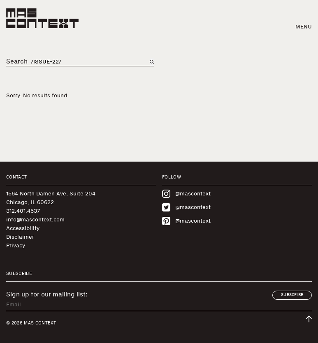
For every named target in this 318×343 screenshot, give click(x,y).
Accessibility (22, 228)
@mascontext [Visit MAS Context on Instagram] (186, 194)
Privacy (15, 245)
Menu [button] (303, 26)
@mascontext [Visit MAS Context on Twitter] (186, 207)
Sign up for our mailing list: (46, 294)
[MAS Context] (42, 18)
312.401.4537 (23, 210)
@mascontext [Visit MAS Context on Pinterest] (186, 221)
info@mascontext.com (35, 219)
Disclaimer (20, 236)
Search (17, 61)
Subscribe (292, 294)
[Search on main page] (152, 62)
